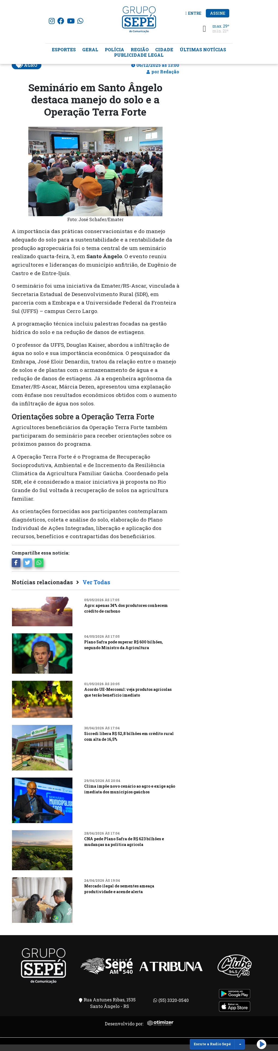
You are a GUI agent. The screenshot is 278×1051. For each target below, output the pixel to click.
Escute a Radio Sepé (212, 1043)
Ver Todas (96, 588)
